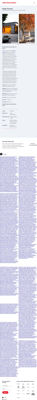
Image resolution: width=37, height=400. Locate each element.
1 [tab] (17, 44)
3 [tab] (19, 44)
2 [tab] (18, 44)
